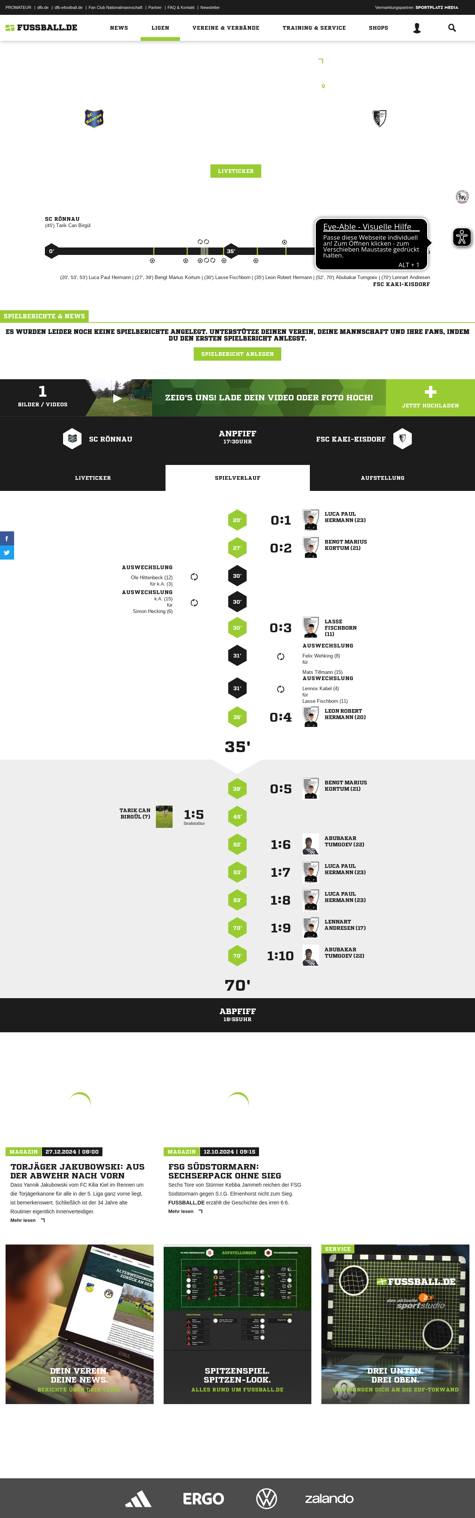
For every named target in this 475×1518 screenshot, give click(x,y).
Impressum (16, 1500)
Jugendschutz (138, 1500)
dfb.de (43, 7)
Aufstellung (382, 478)
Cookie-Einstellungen (223, 1500)
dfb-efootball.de (69, 7)
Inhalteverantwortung (177, 1500)
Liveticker (236, 171)
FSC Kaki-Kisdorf (379, 151)
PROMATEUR (18, 7)
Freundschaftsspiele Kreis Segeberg (237, 62)
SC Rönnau (94, 151)
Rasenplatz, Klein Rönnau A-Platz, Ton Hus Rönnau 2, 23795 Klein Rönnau (237, 86)
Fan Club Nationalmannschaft (115, 7)
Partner (155, 7)
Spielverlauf (238, 478)
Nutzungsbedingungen (98, 1500)
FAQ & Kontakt (181, 7)
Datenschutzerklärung (52, 1500)
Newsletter (210, 7)
